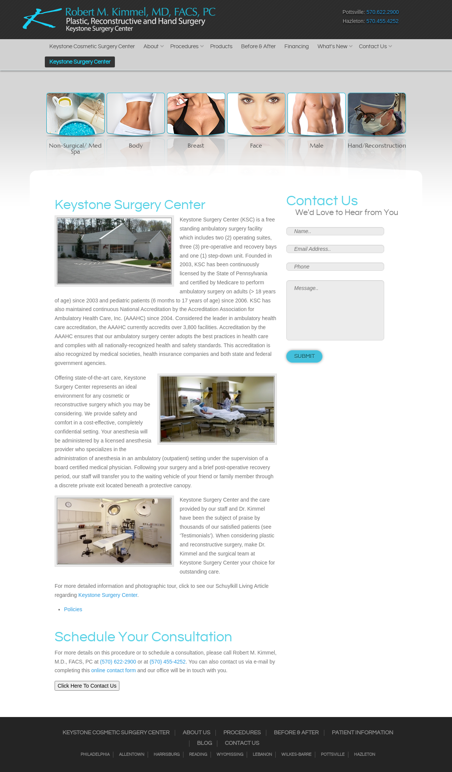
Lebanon (262, 754)
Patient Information (362, 733)
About (151, 46)
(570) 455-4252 (168, 662)
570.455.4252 (382, 21)
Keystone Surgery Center (79, 62)
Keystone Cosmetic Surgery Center (92, 46)
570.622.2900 (382, 12)
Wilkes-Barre (296, 754)
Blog (204, 743)
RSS (275, 18)
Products (221, 46)
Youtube (301, 18)
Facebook (235, 18)
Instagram (249, 18)
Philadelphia (95, 754)
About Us (196, 733)
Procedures (184, 46)
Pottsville (333, 754)
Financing (296, 46)
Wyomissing (230, 754)
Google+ (288, 18)
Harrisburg (167, 754)
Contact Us (373, 46)
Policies (73, 609)
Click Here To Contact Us (87, 686)
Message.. (335, 310)
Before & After (258, 46)
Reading (198, 754)
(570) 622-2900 (118, 662)
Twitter (262, 18)
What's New (332, 46)
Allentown (131, 754)
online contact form (113, 670)
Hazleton (364, 754)
